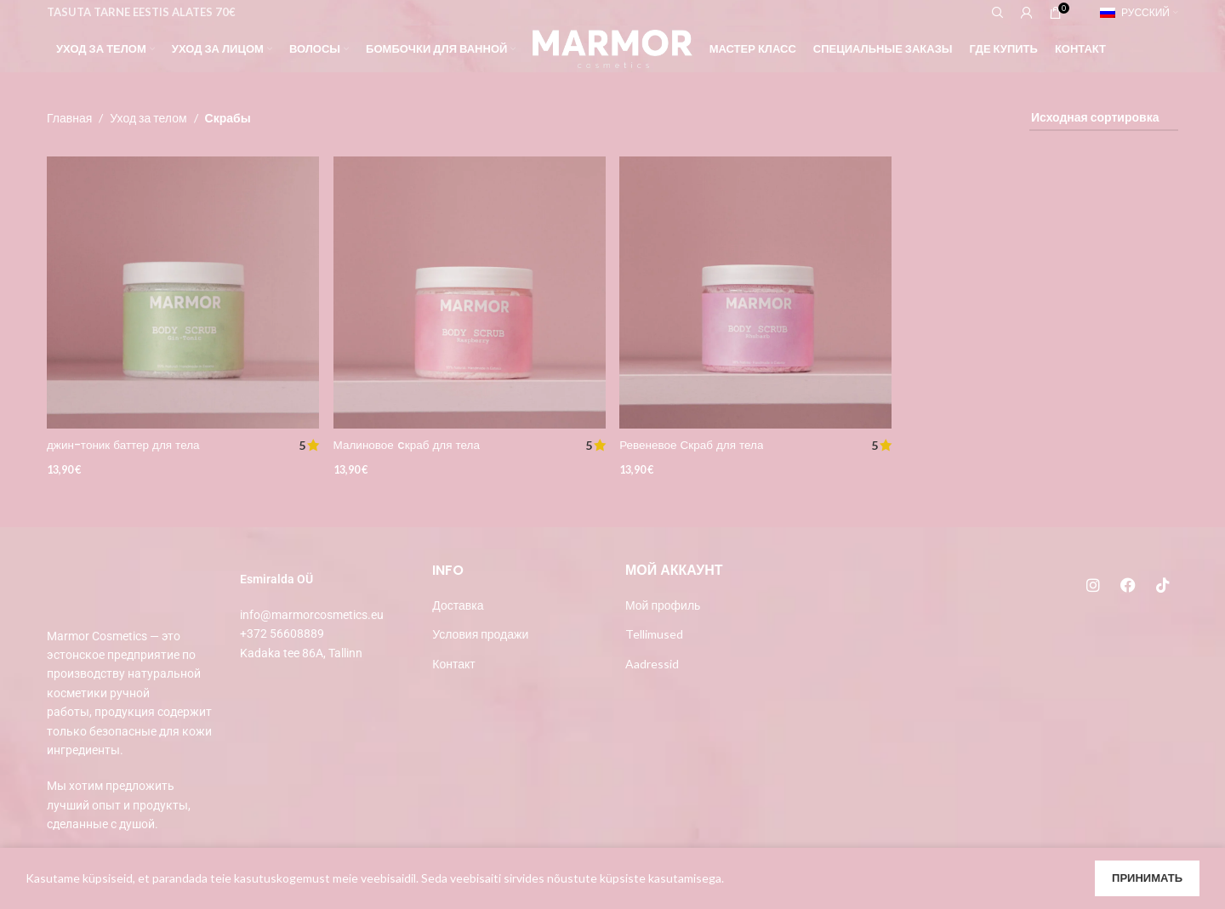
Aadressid (652, 663)
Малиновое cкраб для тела (410, 442)
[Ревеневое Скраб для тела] (756, 291)
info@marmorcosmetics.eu (312, 615)
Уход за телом (148, 118)
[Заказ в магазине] (1103, 118)
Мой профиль (662, 605)
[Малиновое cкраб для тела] (469, 291)
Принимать (1147, 877)
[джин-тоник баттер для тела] (182, 291)
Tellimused (654, 634)
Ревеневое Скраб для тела (695, 442)
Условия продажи (480, 634)
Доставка (457, 605)
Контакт (453, 663)
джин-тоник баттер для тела (126, 442)
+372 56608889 (282, 633)
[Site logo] (612, 47)
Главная (69, 118)
